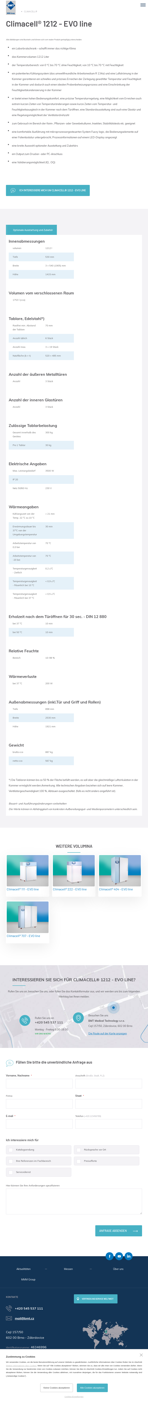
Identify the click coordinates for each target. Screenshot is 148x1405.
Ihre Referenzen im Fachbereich (28, 1162)
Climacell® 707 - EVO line (28, 919)
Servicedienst (18, 1174)
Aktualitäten (23, 1268)
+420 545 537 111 (49, 1022)
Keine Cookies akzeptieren (56, 1388)
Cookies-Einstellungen (74, 1396)
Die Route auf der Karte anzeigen (107, 1033)
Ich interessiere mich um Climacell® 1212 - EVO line (52, 190)
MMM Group (28, 1279)
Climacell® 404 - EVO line (120, 873)
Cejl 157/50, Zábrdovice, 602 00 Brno (110, 1025)
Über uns (118, 1268)
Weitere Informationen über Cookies (21, 1366)
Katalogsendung (20, 1151)
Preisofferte (85, 1162)
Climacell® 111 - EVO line (28, 873)
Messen (68, 1268)
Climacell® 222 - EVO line (74, 873)
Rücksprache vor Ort (90, 1151)
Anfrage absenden (113, 1230)
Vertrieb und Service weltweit (98, 1299)
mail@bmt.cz (24, 1318)
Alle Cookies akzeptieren (92, 1388)
